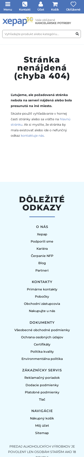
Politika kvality (42, 352)
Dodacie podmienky (42, 385)
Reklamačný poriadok (42, 378)
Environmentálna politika (42, 359)
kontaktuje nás (32, 136)
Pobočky (42, 296)
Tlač (42, 399)
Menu (8, 9)
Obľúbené (73, 9)
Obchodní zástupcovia (42, 304)
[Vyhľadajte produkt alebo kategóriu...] (41, 34)
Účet (40, 9)
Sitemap (42, 433)
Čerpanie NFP (42, 256)
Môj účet (42, 426)
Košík (55, 9)
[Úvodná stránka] (42, 22)
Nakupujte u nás (42, 311)
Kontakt (24, 9)
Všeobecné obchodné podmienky (42, 330)
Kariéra (42, 249)
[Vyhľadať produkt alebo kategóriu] (77, 34)
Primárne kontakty (42, 289)
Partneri (42, 270)
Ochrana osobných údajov (42, 337)
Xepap (42, 234)
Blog (42, 263)
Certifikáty (42, 344)
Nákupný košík (42, 418)
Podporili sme (42, 241)
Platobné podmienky (42, 392)
